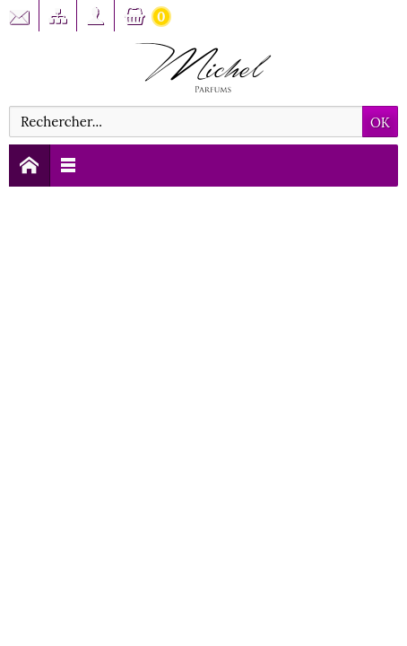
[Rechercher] (186, 121)
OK (380, 122)
